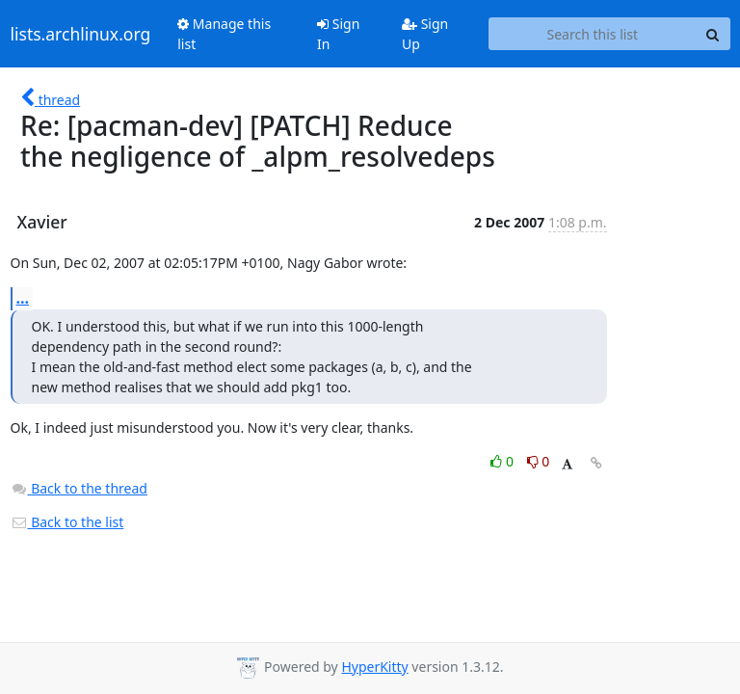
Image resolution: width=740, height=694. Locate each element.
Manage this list (224, 33)
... (23, 297)
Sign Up (425, 33)
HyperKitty (374, 666)
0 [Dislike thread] (538, 461)
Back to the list (67, 522)
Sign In (338, 33)
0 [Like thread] (503, 461)
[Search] (713, 33)
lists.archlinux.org (81, 33)
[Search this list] (592, 33)
